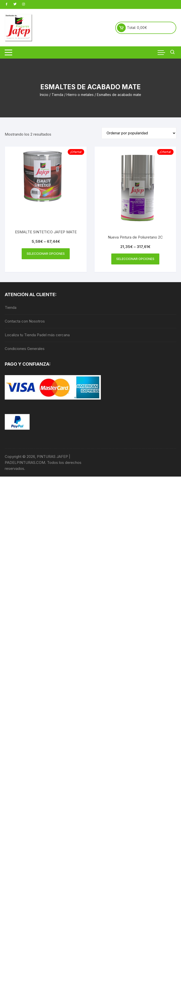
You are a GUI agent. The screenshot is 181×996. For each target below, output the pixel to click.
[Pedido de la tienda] (139, 133)
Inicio (44, 94)
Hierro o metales (80, 94)
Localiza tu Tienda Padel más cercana (37, 334)
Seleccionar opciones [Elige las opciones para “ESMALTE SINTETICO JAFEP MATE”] (46, 253)
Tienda (57, 94)
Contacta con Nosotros (25, 321)
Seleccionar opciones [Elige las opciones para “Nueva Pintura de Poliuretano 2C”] (135, 259)
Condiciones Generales (25, 348)
